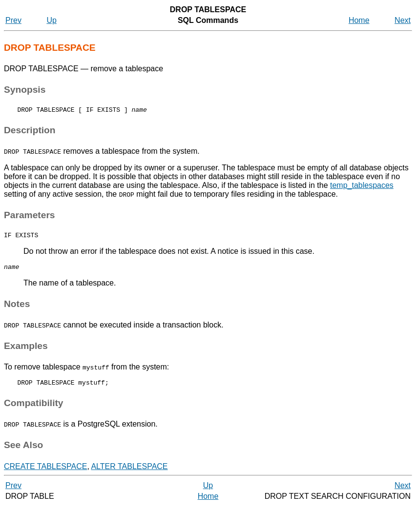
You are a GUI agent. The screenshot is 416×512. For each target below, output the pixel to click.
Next (403, 20)
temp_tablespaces (362, 187)
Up (51, 20)
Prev (13, 20)
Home (359, 20)
